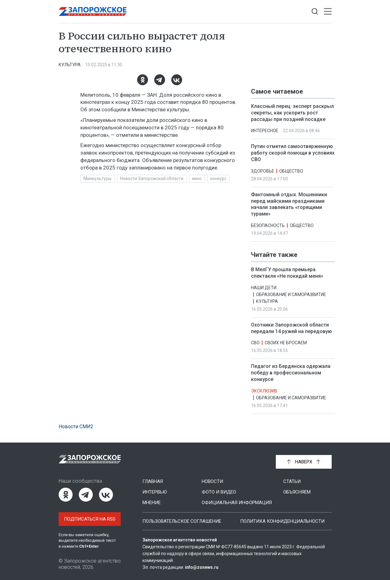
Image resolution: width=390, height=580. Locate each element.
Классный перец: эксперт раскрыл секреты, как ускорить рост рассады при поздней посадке (292, 112)
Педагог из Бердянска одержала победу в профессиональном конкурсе (290, 372)
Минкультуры (97, 178)
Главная (152, 481)
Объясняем (297, 492)
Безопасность (268, 225)
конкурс (218, 178)
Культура (70, 64)
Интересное (264, 130)
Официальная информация (237, 502)
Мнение (151, 502)
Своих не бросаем (286, 342)
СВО (255, 342)
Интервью (154, 492)
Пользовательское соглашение (181, 521)
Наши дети (263, 287)
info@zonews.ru (201, 567)
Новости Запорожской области (151, 178)
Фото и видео (219, 492)
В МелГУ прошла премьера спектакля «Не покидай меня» (287, 273)
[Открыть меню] (327, 11)
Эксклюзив (264, 390)
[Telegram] (159, 79)
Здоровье (262, 171)
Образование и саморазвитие (291, 294)
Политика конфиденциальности (282, 521)
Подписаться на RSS (89, 519)
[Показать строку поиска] (314, 11)
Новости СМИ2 (76, 426)
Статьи (292, 481)
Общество (291, 171)
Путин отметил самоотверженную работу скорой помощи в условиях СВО (292, 152)
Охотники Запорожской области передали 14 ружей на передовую (291, 328)
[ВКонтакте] (176, 79)
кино (197, 178)
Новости (212, 481)
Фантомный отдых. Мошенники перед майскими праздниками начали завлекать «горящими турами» (289, 204)
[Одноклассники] (142, 79)
